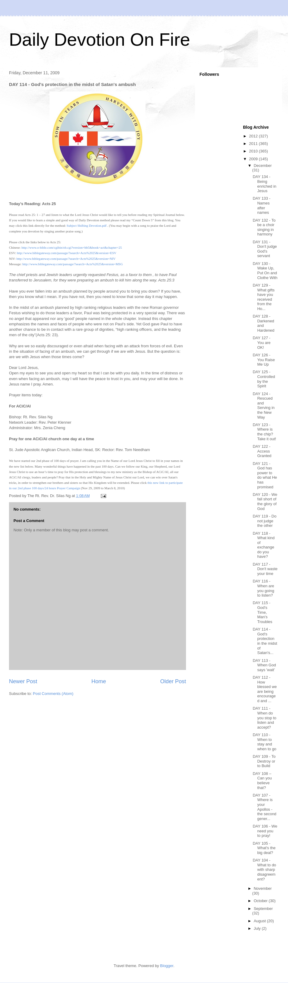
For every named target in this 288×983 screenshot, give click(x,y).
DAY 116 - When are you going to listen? (263, 588)
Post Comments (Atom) (53, 693)
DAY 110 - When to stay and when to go (264, 742)
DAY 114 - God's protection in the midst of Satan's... (265, 641)
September (263, 908)
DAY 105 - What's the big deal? (264, 848)
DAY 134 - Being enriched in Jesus (264, 183)
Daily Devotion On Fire (99, 39)
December (263, 165)
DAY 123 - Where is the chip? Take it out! (264, 431)
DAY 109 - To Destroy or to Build (264, 761)
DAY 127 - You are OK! (261, 342)
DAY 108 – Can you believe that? (262, 780)
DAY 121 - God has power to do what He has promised (265, 475)
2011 (254, 143)
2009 (254, 159)
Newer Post (23, 681)
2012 (254, 136)
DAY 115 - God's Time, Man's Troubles (262, 612)
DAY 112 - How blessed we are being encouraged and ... (265, 689)
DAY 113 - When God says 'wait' (264, 665)
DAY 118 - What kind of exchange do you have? (263, 545)
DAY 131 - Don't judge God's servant (265, 249)
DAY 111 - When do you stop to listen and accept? (264, 717)
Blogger (166, 965)
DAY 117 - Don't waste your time (265, 569)
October (261, 901)
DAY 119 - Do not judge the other (264, 521)
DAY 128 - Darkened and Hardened (263, 323)
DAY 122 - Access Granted (262, 451)
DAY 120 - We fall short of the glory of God (265, 501)
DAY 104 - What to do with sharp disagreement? (264, 869)
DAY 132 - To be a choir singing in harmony (264, 227)
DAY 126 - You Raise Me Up (264, 360)
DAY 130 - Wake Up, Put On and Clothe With (265, 270)
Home (99, 681)
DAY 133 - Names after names (261, 205)
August (260, 921)
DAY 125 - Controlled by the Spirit (264, 379)
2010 (254, 151)
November (263, 888)
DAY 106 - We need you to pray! (265, 831)
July (258, 928)
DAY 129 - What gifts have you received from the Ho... (263, 297)
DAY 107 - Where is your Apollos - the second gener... (264, 807)
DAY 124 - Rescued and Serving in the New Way (263, 405)
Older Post (173, 681)
